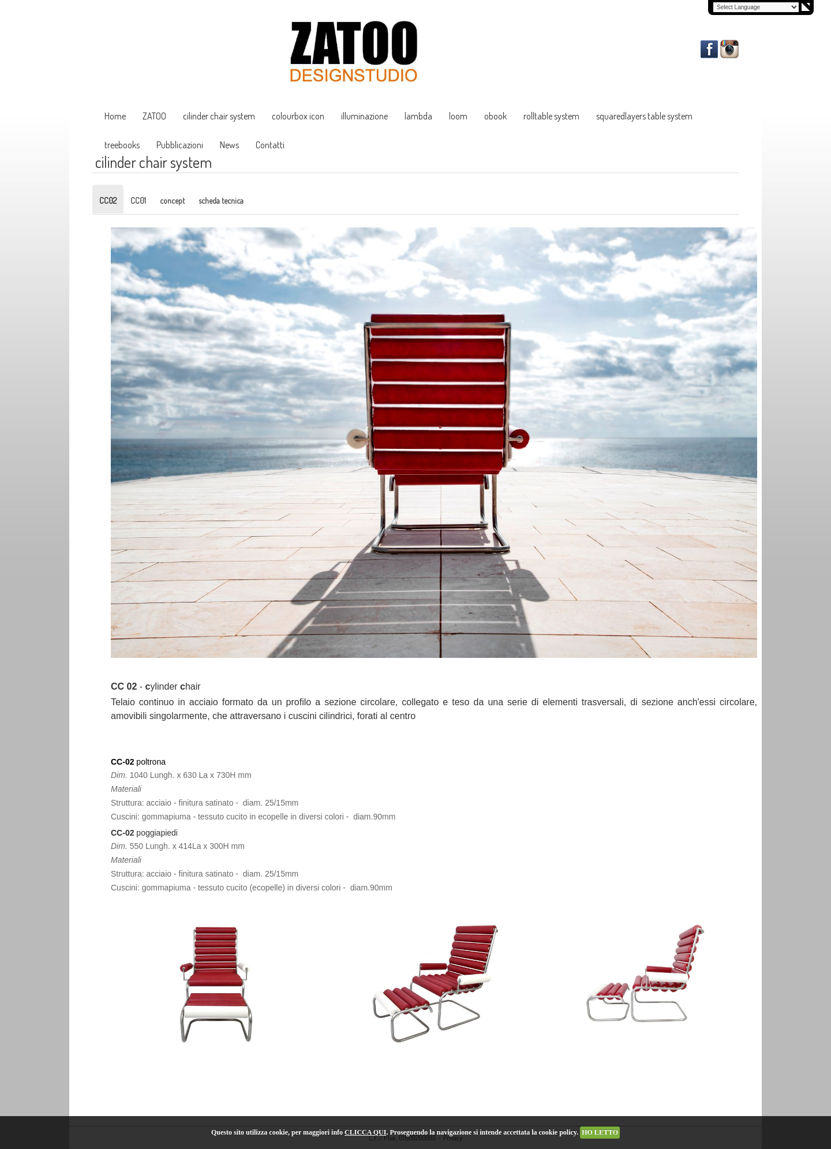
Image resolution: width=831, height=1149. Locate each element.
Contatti (270, 145)
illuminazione (364, 116)
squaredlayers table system (644, 116)
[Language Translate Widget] (756, 7)
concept (172, 200)
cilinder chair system (219, 116)
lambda (418, 116)
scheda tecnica (221, 200)
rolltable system (551, 116)
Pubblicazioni (179, 145)
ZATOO (154, 116)
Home (115, 116)
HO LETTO (600, 1132)
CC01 (138, 200)
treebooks (122, 145)
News (229, 145)
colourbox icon (298, 116)
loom (458, 116)
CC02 (108, 200)
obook (495, 116)
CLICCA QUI (365, 1132)
